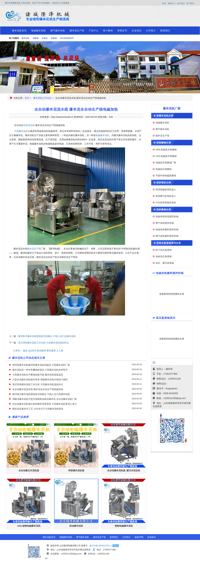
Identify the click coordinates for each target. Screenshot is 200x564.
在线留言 (151, 537)
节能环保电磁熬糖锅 (166, 175)
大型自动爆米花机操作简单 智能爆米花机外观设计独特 (40, 379)
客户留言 (190, 3)
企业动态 (136, 30)
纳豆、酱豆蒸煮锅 (165, 263)
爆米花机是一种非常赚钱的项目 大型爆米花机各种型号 (40, 369)
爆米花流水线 (28, 125)
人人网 (59, 350)
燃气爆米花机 (57, 30)
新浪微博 (41, 350)
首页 (164, 3)
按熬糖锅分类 (163, 142)
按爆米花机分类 (164, 115)
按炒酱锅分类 (163, 209)
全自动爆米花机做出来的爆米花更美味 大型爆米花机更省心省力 (44, 404)
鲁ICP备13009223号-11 (101, 545)
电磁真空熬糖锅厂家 (166, 162)
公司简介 (151, 30)
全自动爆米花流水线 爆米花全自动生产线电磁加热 (37, 389)
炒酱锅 (54, 38)
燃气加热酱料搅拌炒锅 (167, 236)
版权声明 (139, 537)
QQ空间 (32, 350)
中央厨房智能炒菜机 (166, 202)
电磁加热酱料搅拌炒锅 (167, 229)
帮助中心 (171, 3)
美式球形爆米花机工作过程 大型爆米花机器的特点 (43, 342)
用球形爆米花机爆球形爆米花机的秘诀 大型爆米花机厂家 (41, 365)
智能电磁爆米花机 (124, 526)
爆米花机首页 (19, 30)
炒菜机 (45, 38)
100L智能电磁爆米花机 (28, 526)
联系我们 (165, 30)
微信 (25, 350)
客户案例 (108, 30)
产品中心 (94, 30)
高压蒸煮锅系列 (67, 38)
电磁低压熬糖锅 (164, 169)
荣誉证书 (122, 30)
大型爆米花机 (21, 131)
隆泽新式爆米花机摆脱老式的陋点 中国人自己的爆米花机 (47, 336)
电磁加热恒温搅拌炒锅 (167, 216)
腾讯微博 (51, 350)
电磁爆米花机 (38, 30)
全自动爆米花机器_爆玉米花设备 (123, 470)
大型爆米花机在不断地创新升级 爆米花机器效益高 (37, 374)
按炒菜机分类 (163, 182)
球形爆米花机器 (76, 470)
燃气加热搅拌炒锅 (165, 223)
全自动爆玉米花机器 (29, 470)
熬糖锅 (36, 38)
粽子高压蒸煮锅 (164, 250)
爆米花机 (25, 38)
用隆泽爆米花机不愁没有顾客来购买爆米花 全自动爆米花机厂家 (44, 399)
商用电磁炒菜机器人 (166, 189)
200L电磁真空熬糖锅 (166, 149)
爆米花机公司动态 (42, 98)
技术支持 (181, 3)
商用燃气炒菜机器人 (166, 196)
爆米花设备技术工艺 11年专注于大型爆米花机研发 (37, 408)
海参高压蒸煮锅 (164, 256)
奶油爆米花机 (76, 526)
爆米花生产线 (77, 30)
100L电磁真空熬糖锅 (166, 156)
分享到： (17, 350)
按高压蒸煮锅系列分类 (168, 243)
